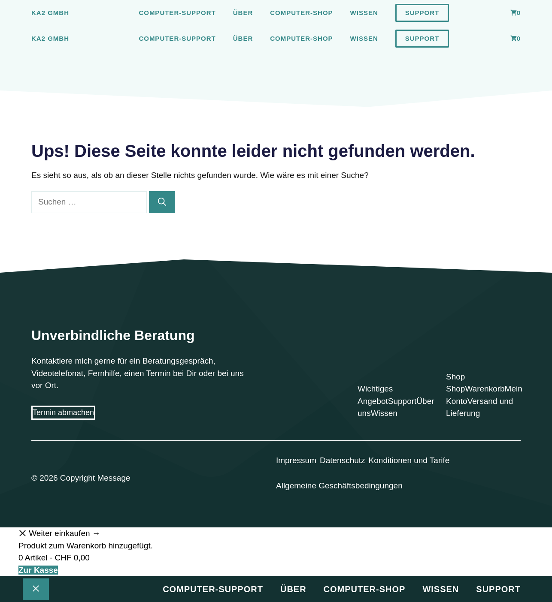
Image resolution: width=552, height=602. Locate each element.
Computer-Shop (301, 12)
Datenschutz (342, 460)
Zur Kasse (38, 570)
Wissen (364, 12)
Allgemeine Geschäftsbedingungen (339, 485)
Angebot (373, 401)
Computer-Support (177, 12)
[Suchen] (162, 202)
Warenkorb (484, 388)
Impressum (296, 460)
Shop (455, 388)
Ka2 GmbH (50, 12)
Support (422, 12)
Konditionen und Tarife (409, 460)
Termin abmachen (63, 412)
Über (243, 12)
